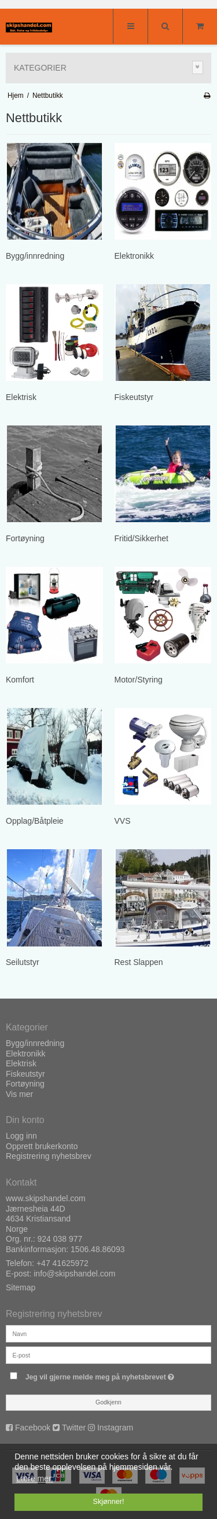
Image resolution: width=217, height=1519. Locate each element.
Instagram (115, 1427)
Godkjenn (108, 1402)
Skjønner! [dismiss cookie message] (108, 1502)
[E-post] (108, 1354)
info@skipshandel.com (74, 1273)
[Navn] (108, 1333)
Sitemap (20, 1287)
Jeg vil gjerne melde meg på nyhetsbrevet (101, 1374)
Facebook (32, 1427)
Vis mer (19, 1094)
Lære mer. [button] (34, 1478)
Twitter (74, 1427)
